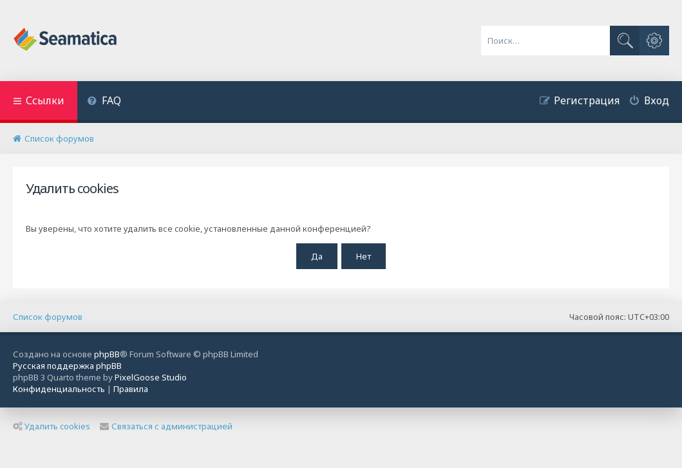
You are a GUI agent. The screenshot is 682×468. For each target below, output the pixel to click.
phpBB (107, 354)
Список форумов (47, 317)
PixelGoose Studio (151, 377)
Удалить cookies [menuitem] (51, 426)
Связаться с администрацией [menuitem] (166, 426)
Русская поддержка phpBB (67, 365)
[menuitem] (104, 102)
